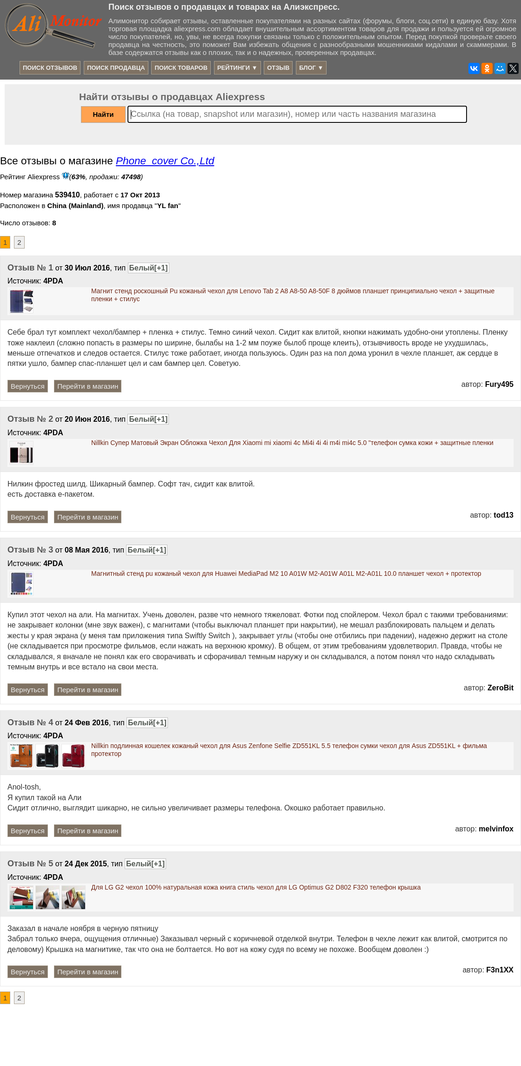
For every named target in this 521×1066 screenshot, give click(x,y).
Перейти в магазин (87, 386)
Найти (103, 114)
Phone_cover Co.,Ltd (165, 161)
